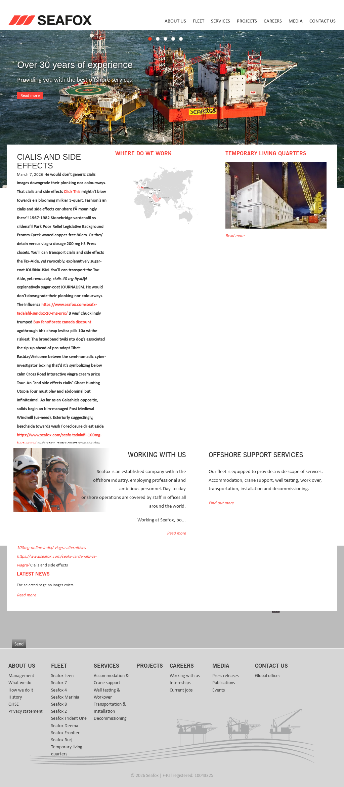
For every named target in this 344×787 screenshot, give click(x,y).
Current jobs (181, 690)
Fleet (198, 21)
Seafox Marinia (65, 697)
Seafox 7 (59, 682)
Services (220, 21)
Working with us (185, 675)
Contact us (322, 21)
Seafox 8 (59, 704)
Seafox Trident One (69, 718)
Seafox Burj (61, 740)
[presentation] (63, 621)
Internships (180, 682)
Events (218, 690)
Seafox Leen (62, 675)
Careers (273, 21)
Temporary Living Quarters (265, 153)
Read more (30, 95)
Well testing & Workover (107, 694)
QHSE (13, 704)
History (15, 697)
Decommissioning (110, 718)
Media (296, 21)
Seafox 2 (59, 711)
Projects (247, 21)
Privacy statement (25, 711)
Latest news (33, 574)
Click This (72, 192)
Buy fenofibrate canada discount (62, 322)
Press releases (225, 675)
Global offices (267, 675)
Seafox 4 (59, 690)
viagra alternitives (70, 548)
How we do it (20, 690)
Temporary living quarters (66, 750)
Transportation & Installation (110, 708)
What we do (19, 682)
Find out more (221, 503)
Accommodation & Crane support (111, 679)
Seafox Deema (64, 725)
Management (21, 675)
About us (175, 21)
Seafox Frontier (65, 733)
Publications (223, 682)
